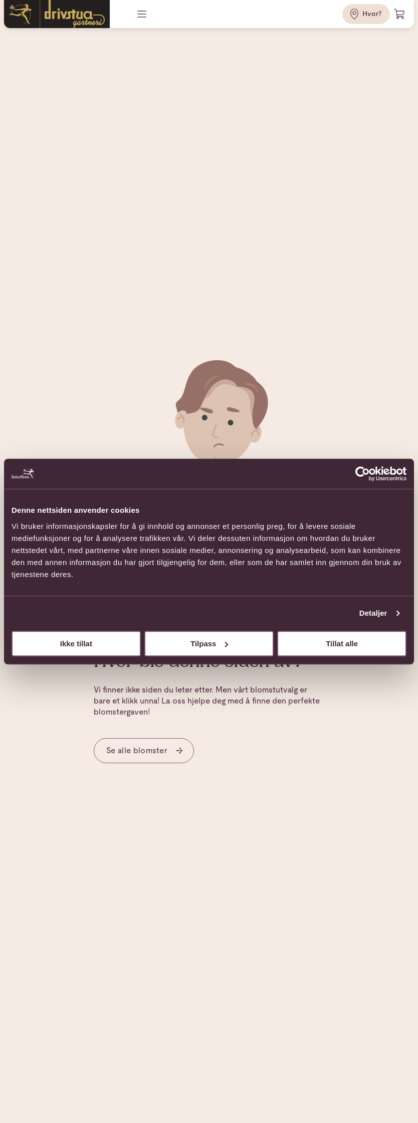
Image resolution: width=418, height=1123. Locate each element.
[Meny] (143, 14)
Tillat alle (342, 643)
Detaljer (373, 613)
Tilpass (209, 643)
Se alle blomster (144, 750)
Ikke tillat (76, 643)
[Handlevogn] (400, 14)
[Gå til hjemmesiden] (57, 14)
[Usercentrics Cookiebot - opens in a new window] (362, 473)
